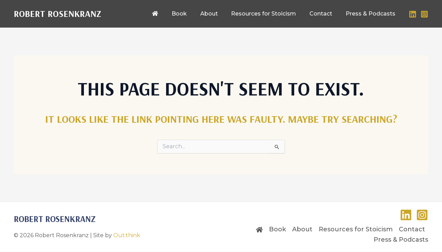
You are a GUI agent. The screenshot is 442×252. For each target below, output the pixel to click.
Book (277, 229)
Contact (412, 229)
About (302, 229)
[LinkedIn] (412, 14)
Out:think (126, 235)
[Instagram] (424, 14)
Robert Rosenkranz (57, 13)
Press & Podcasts (401, 239)
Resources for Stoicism (356, 229)
